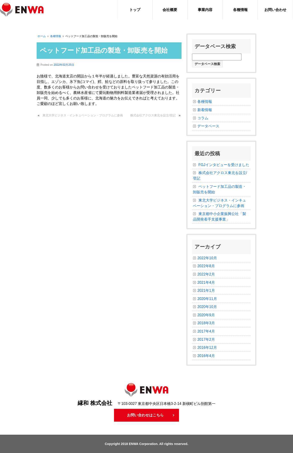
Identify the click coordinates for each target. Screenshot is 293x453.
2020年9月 (206, 315)
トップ (134, 10)
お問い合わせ (275, 10)
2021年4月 (206, 282)
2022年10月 (207, 258)
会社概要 (170, 10)
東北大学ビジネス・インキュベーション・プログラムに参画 (83, 115)
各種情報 (240, 10)
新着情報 (204, 110)
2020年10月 (207, 307)
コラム (202, 118)
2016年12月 (207, 347)
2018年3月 (206, 323)
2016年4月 (206, 356)
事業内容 (205, 10)
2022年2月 (206, 274)
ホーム (42, 36)
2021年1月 (206, 290)
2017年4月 (206, 331)
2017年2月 (206, 339)
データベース (208, 126)
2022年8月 (206, 266)
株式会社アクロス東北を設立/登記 (153, 115)
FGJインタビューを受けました (223, 165)
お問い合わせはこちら (145, 415)
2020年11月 (207, 299)
